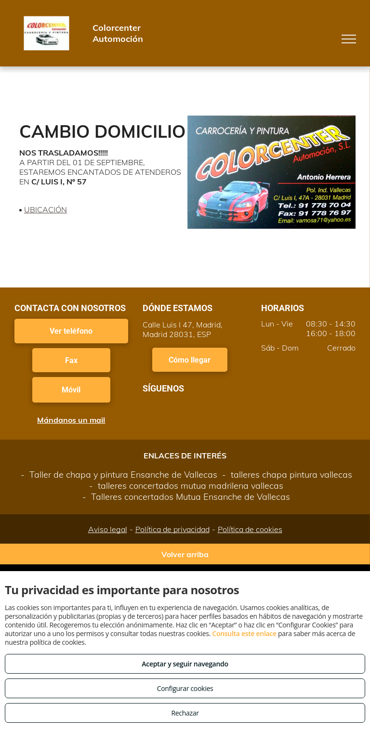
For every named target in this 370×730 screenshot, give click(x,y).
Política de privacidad (172, 529)
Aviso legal (107, 529)
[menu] (348, 39)
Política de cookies (250, 529)
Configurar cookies (185, 688)
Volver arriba (185, 554)
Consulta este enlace (244, 633)
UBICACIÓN (45, 209)
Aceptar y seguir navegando (185, 663)
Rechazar (184, 712)
